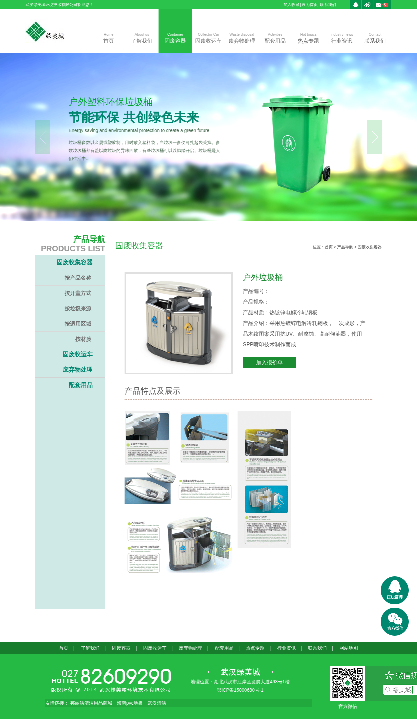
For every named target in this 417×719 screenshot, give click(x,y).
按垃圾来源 (78, 308)
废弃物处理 (241, 37)
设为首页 (310, 4)
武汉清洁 (157, 703)
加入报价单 (269, 362)
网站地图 (348, 648)
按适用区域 (78, 324)
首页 (108, 37)
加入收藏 (291, 4)
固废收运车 (208, 37)
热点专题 (308, 37)
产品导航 (345, 247)
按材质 (83, 339)
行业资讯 (341, 37)
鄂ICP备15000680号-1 (240, 690)
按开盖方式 (78, 293)
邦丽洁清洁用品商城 (91, 703)
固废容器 (175, 37)
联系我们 (328, 4)
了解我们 (142, 37)
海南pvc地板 (130, 703)
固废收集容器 (75, 262)
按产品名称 (78, 278)
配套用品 (275, 37)
